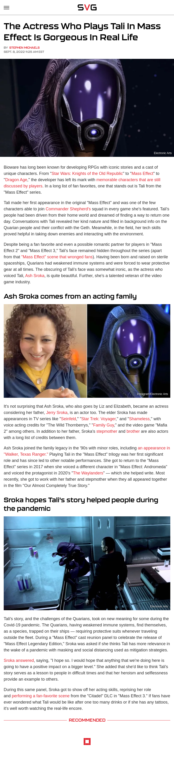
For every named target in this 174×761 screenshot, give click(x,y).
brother (133, 431)
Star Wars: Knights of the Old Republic (87, 173)
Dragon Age (16, 179)
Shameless (139, 419)
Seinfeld (68, 419)
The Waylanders (88, 473)
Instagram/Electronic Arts (152, 394)
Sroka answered (19, 660)
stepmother (106, 431)
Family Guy (103, 425)
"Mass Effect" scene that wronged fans (57, 257)
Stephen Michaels (24, 47)
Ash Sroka (34, 275)
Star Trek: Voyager (98, 419)
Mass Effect (142, 173)
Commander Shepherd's (68, 209)
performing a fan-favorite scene (41, 696)
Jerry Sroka (56, 412)
